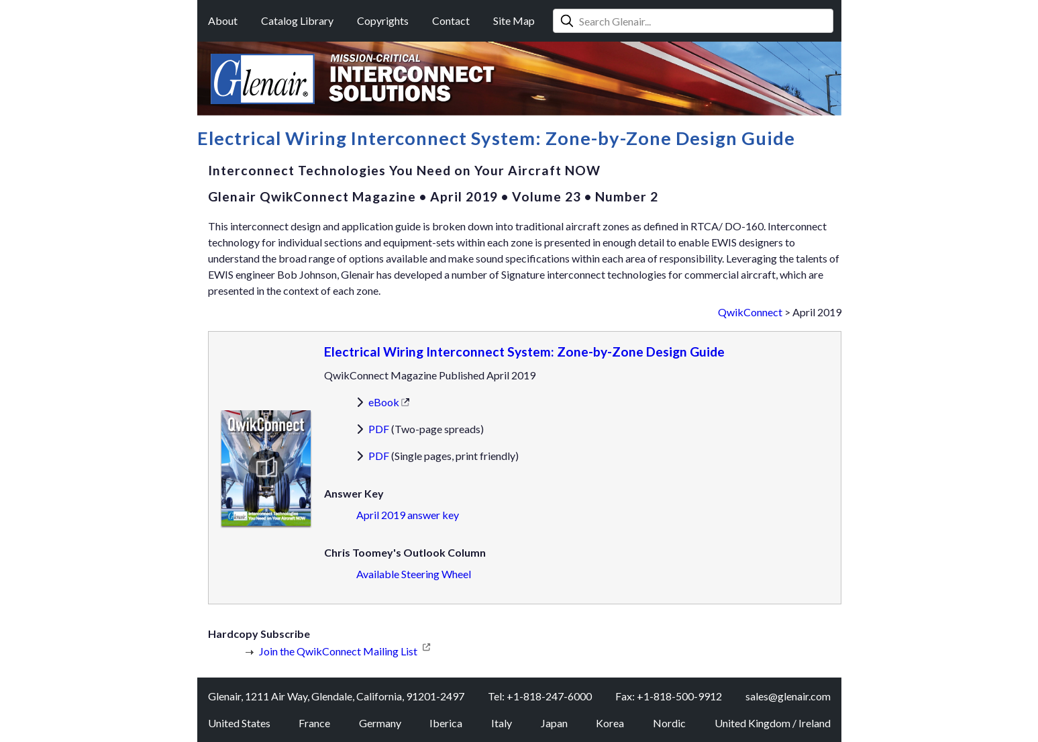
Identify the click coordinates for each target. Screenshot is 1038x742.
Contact (451, 20)
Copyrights (383, 20)
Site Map (514, 20)
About (223, 20)
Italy (501, 722)
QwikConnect (750, 312)
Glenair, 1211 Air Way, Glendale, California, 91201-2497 (336, 696)
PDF (378, 428)
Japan (554, 722)
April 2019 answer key (407, 514)
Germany (380, 722)
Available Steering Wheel (413, 573)
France (314, 722)
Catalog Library (297, 20)
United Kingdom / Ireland (773, 722)
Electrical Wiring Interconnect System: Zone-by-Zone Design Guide (524, 351)
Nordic (669, 722)
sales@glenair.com (788, 696)
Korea (610, 722)
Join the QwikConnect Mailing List (338, 651)
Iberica (445, 722)
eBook (383, 402)
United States (239, 722)
